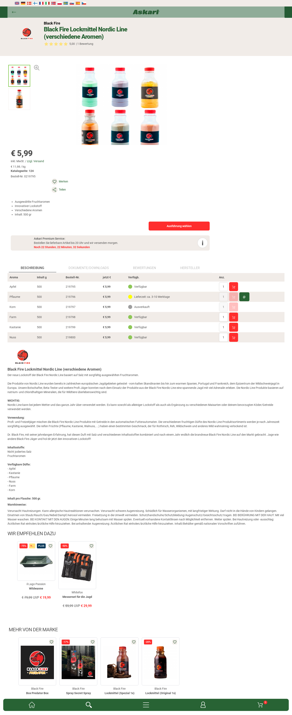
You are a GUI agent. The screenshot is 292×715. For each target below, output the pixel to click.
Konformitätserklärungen (186, 649)
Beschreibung (29, 168)
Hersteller (131, 168)
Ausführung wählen (236, 100)
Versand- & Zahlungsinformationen (169, 655)
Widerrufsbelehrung (109, 655)
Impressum (156, 662)
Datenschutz (134, 655)
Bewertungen (104, 168)
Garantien (159, 649)
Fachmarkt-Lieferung (135, 649)
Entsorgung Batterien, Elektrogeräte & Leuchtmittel (112, 662)
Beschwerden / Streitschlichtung (187, 662)
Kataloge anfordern (106, 649)
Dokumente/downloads (67, 168)
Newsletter (82, 649)
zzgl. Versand (177, 52)
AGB (209, 649)
